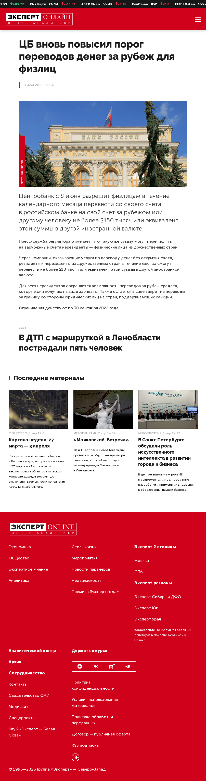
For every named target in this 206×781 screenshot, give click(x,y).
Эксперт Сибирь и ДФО (157, 596)
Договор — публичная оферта (101, 734)
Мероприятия (85, 433)
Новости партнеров (91, 569)
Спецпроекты (22, 717)
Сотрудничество (27, 673)
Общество (18, 433)
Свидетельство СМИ (29, 695)
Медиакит (18, 706)
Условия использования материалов (95, 702)
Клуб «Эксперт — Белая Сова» (32, 732)
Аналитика (19, 580)
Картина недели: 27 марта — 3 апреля (31, 443)
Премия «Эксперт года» (95, 591)
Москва (141, 560)
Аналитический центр (32, 650)
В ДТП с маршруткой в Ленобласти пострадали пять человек (90, 342)
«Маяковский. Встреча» (101, 439)
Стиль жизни (84, 546)
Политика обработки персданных (92, 719)
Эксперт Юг (146, 607)
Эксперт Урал (147, 619)
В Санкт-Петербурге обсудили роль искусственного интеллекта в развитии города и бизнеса (164, 452)
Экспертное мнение (28, 569)
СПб (138, 571)
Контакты (18, 684)
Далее (23, 328)
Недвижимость (86, 580)
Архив (15, 661)
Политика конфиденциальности (93, 685)
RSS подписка (85, 745)
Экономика (20, 546)
